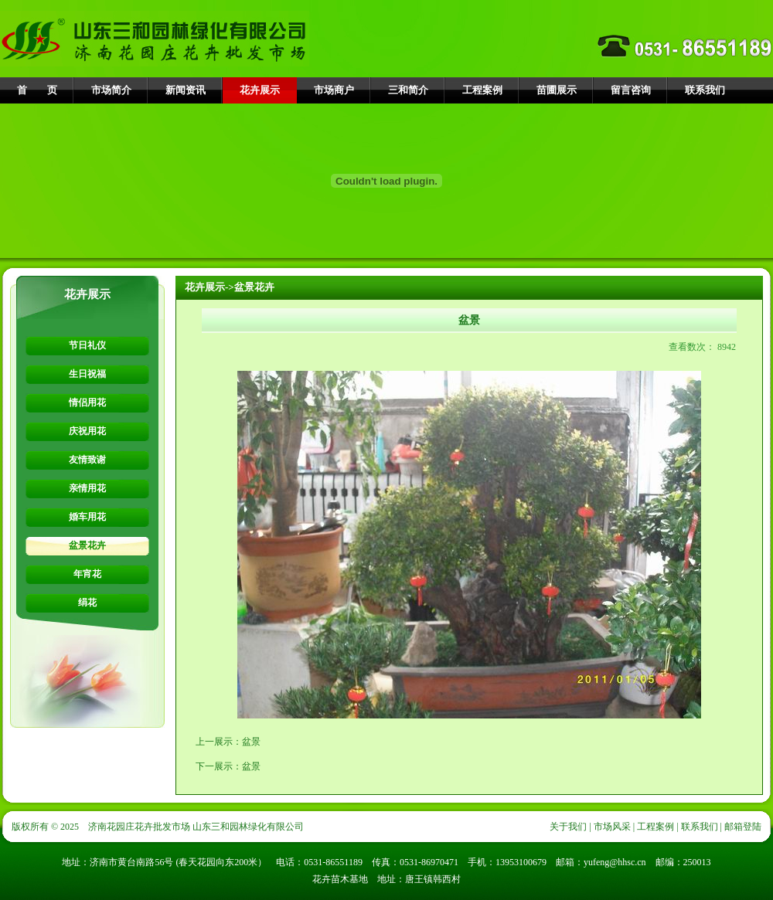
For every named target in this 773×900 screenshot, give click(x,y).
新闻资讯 (185, 90)
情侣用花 (87, 402)
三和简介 (408, 90)
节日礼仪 (87, 345)
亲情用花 (87, 488)
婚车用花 (87, 516)
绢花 (87, 602)
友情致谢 (87, 459)
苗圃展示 (556, 90)
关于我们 (568, 826)
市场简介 (111, 90)
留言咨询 (631, 90)
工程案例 (482, 90)
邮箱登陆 (742, 826)
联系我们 (705, 90)
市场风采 (612, 826)
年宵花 (87, 574)
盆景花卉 (87, 545)
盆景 (251, 741)
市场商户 (334, 90)
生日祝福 (87, 373)
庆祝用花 (87, 431)
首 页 (37, 90)
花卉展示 (260, 90)
